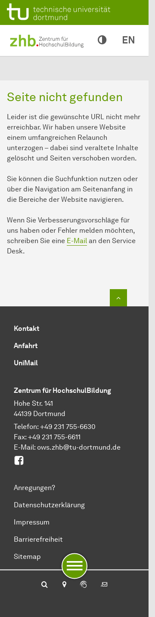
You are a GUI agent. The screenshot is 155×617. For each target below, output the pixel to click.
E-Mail (77, 241)
